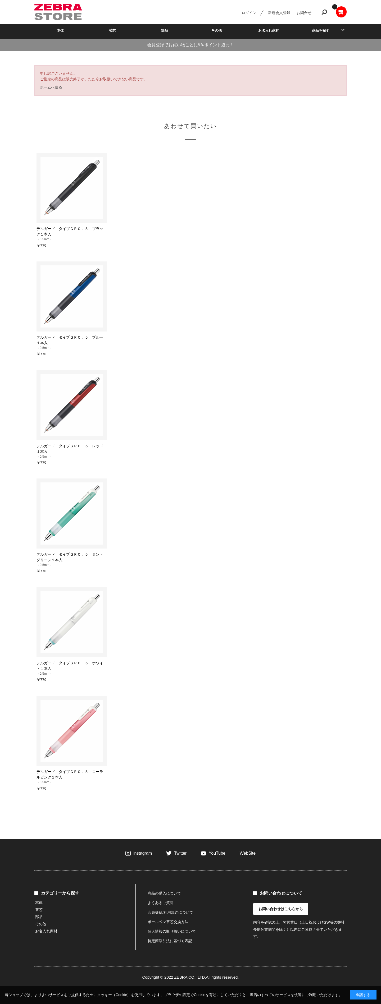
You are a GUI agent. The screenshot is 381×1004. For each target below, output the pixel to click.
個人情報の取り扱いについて (172, 931)
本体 (60, 31)
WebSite (248, 853)
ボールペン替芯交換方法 (168, 922)
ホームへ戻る (51, 87)
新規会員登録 (279, 13)
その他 (216, 31)
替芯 (112, 31)
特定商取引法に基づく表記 (170, 941)
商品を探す (320, 31)
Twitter (180, 853)
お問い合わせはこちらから (280, 909)
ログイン (249, 13)
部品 (164, 31)
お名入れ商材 (268, 31)
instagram (142, 853)
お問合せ (304, 13)
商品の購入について (164, 893)
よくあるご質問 (161, 903)
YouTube (217, 853)
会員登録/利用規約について (170, 912)
